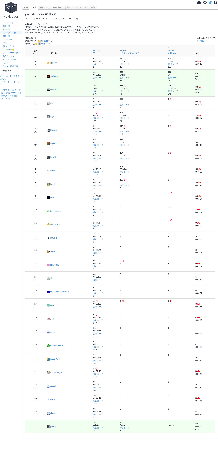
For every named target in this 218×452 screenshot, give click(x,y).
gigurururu (53, 265)
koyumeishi (53, 143)
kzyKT (51, 117)
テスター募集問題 (10, 66)
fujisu (51, 399)
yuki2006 (52, 426)
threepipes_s (54, 211)
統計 (69, 7)
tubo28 (51, 184)
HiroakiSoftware (55, 346)
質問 (86, 7)
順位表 (33, 7)
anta (50, 197)
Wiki (4, 43)
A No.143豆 (96, 50)
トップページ (8, 23)
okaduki (52, 413)
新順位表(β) (44, 7)
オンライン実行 (9, 59)
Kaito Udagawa (55, 372)
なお (50, 103)
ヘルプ (5, 63)
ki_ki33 (51, 157)
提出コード (98, 64)
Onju (50, 305)
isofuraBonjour (55, 359)
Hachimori (53, 130)
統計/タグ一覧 (8, 46)
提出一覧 (6, 29)
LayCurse (53, 90)
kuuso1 (51, 170)
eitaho (51, 251)
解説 (93, 7)
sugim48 (52, 76)
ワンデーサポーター (11, 53)
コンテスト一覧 (9, 33)
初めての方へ (8, 56)
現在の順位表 (58, 7)
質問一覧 (6, 36)
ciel (50, 278)
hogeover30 (53, 224)
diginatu (52, 386)
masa (51, 332)
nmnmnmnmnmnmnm (58, 292)
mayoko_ (52, 238)
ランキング (7, 39)
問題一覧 (6, 26)
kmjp (44, 41)
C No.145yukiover (172, 50)
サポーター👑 (8, 49)
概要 (26, 7)
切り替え (201, 41)
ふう (50, 319)
